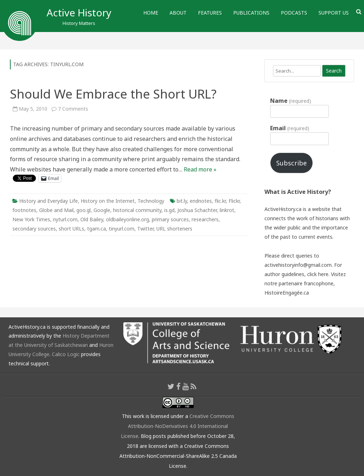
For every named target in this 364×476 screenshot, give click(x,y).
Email (289, 128)
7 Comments (73, 108)
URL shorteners (174, 228)
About (178, 12)
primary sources (170, 219)
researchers (205, 219)
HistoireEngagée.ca (286, 292)
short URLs (71, 228)
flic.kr (220, 200)
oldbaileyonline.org (127, 219)
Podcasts (294, 12)
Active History (79, 12)
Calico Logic (66, 354)
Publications (251, 12)
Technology (151, 200)
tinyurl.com (121, 228)
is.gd (169, 210)
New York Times (31, 219)
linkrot (227, 210)
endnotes (201, 200)
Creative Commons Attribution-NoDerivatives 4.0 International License (177, 426)
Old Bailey (91, 219)
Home (150, 12)
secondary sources (34, 228)
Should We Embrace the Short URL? (113, 93)
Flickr (234, 200)
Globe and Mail (56, 210)
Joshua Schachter (197, 210)
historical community (137, 210)
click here (317, 274)
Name (290, 101)
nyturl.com (65, 219)
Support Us (333, 12)
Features (210, 12)
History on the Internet (108, 200)
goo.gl (83, 210)
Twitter (145, 228)
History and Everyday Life (48, 200)
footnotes (24, 210)
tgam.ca (96, 228)
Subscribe (291, 163)
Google (101, 210)
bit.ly (182, 200)
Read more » (200, 169)
